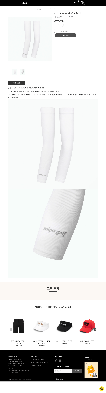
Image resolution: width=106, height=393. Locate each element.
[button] (95, 329)
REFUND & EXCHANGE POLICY (40, 362)
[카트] (82, 1)
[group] (30, 39)
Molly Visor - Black (64, 341)
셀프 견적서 (64, 31)
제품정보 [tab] (16, 83)
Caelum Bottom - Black (18, 342)
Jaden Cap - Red (87, 341)
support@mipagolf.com (91, 359)
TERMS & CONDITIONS (37, 359)
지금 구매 (66, 35)
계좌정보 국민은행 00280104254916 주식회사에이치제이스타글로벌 (18, 370)
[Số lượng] (59, 25)
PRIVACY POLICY (36, 365)
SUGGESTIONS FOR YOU (53, 307)
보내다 (77, 371)
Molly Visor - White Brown (41, 342)
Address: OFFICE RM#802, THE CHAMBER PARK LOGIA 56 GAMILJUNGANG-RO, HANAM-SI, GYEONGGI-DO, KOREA (17, 362)
